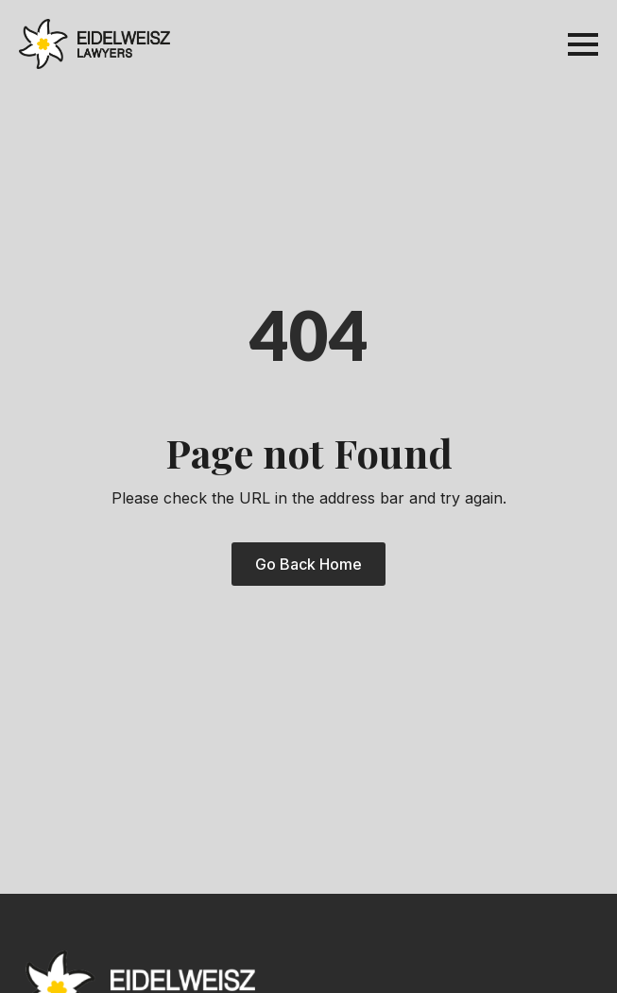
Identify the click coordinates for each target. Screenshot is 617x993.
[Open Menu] (583, 44)
